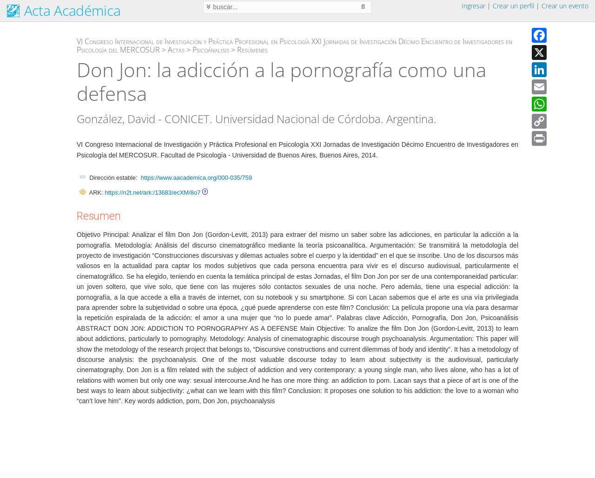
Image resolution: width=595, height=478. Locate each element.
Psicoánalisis (210, 50)
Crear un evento (565, 5)
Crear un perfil (513, 5)
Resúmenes (252, 50)
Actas (176, 50)
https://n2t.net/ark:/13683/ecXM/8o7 (152, 192)
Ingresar (473, 5)
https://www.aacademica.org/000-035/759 (196, 177)
